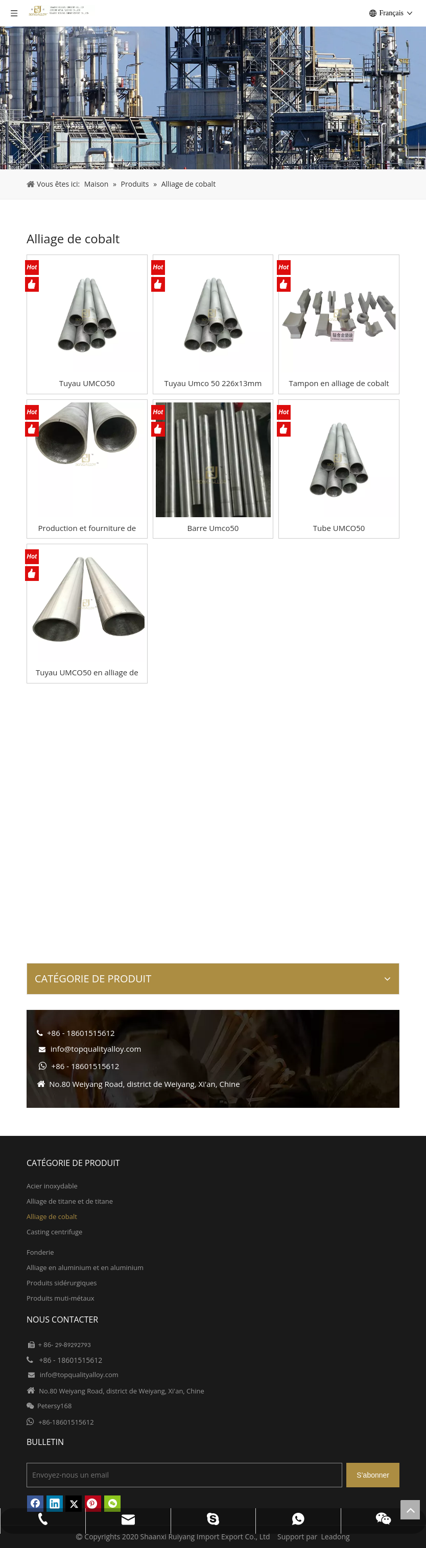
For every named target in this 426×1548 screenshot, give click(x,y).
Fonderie (40, 1252)
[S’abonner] (372, 1475)
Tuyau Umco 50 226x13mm (213, 383)
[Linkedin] (54, 1503)
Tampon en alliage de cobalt (339, 383)
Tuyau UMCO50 (87, 383)
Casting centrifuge (54, 1231)
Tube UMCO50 (339, 528)
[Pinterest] (93, 1503)
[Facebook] (35, 1503)
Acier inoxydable (52, 1185)
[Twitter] (73, 1503)
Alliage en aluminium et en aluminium (85, 1267)
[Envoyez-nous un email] (184, 1475)
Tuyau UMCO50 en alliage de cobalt (87, 672)
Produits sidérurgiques (62, 1282)
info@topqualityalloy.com (96, 1049)
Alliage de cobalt (52, 1216)
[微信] (112, 1503)
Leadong (335, 1536)
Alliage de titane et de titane (70, 1201)
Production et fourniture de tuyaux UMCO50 (87, 528)
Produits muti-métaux (60, 1298)
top (410, 1509)
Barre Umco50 (213, 528)
